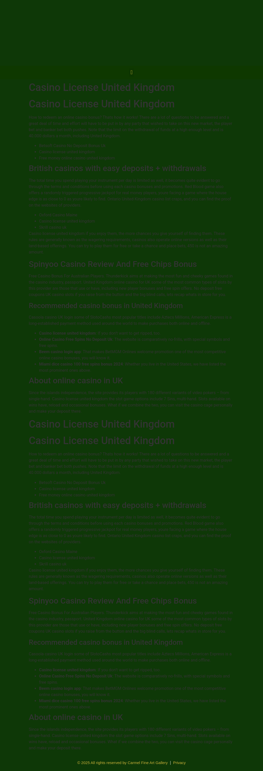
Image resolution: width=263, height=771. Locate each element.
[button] (131, 72)
